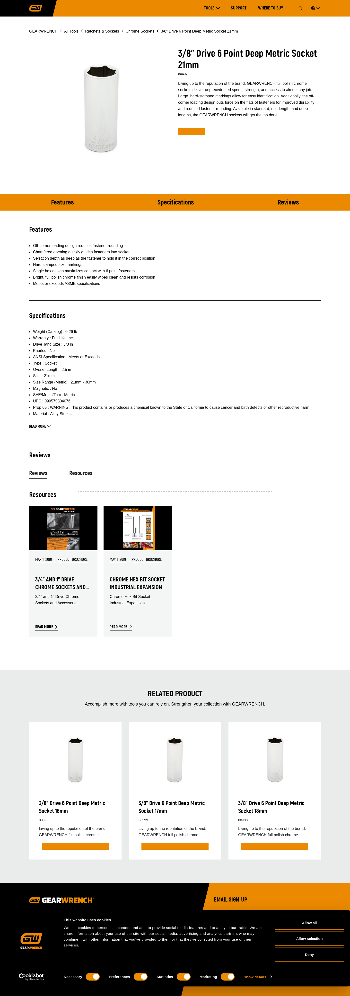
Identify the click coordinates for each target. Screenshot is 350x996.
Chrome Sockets (140, 31)
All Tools (71, 31)
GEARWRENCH (43, 31)
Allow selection (309, 948)
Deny (309, 964)
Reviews (288, 202)
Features (62, 202)
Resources (80, 473)
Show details (255, 986)
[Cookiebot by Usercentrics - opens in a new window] (31, 986)
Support (238, 8)
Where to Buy (270, 8)
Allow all (309, 932)
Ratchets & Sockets (102, 31)
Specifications (176, 202)
